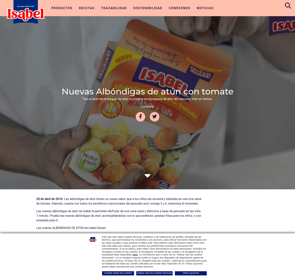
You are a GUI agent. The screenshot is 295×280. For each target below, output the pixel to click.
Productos (61, 8)
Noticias (205, 8)
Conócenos (179, 8)
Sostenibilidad (147, 8)
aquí (135, 254)
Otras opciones (191, 273)
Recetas (87, 8)
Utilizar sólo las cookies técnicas (154, 273)
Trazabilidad (114, 8)
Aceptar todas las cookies (118, 273)
